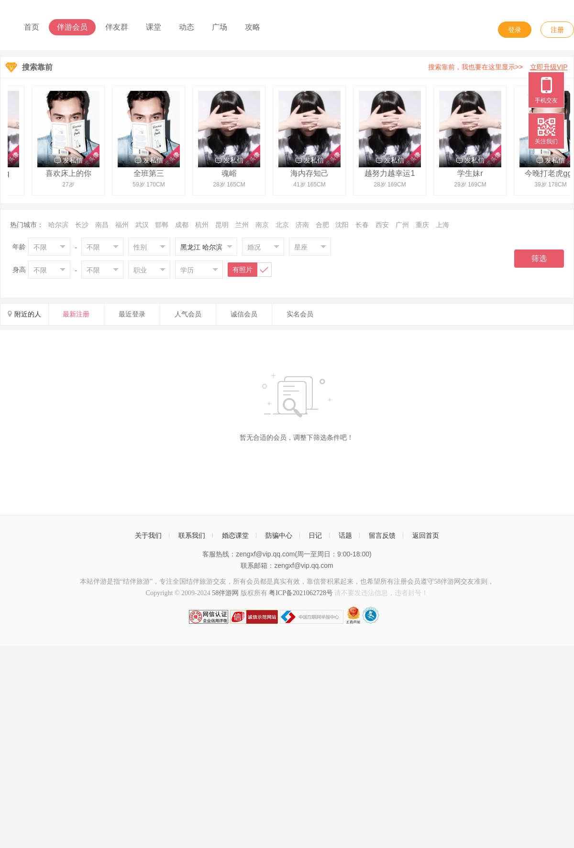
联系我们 (191, 535)
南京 (262, 224)
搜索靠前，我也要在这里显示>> (499, 67)
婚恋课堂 (235, 535)
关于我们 (148, 535)
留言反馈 (382, 535)
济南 (302, 224)
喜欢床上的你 (70, 173)
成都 (181, 224)
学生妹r (471, 173)
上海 (442, 224)
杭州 (202, 224)
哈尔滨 (58, 224)
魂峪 (230, 173)
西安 (382, 224)
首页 (31, 27)
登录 (514, 29)
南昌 (102, 224)
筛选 (539, 258)
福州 (122, 224)
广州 (402, 224)
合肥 (322, 224)
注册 (557, 29)
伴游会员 (72, 27)
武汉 (142, 224)
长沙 (81, 224)
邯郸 (161, 224)
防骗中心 (278, 535)
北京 (282, 224)
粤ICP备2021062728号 (301, 593)
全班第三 (150, 173)
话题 (345, 535)
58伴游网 (225, 593)
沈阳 (342, 224)
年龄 (19, 246)
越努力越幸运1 (391, 173)
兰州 (242, 224)
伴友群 (116, 27)
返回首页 (425, 535)
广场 (219, 27)
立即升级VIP (549, 67)
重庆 (422, 224)
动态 (186, 27)
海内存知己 (311, 173)
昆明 (222, 224)
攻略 (252, 27)
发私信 (70, 160)
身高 (19, 269)
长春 (362, 224)
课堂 (153, 27)
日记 (315, 535)
